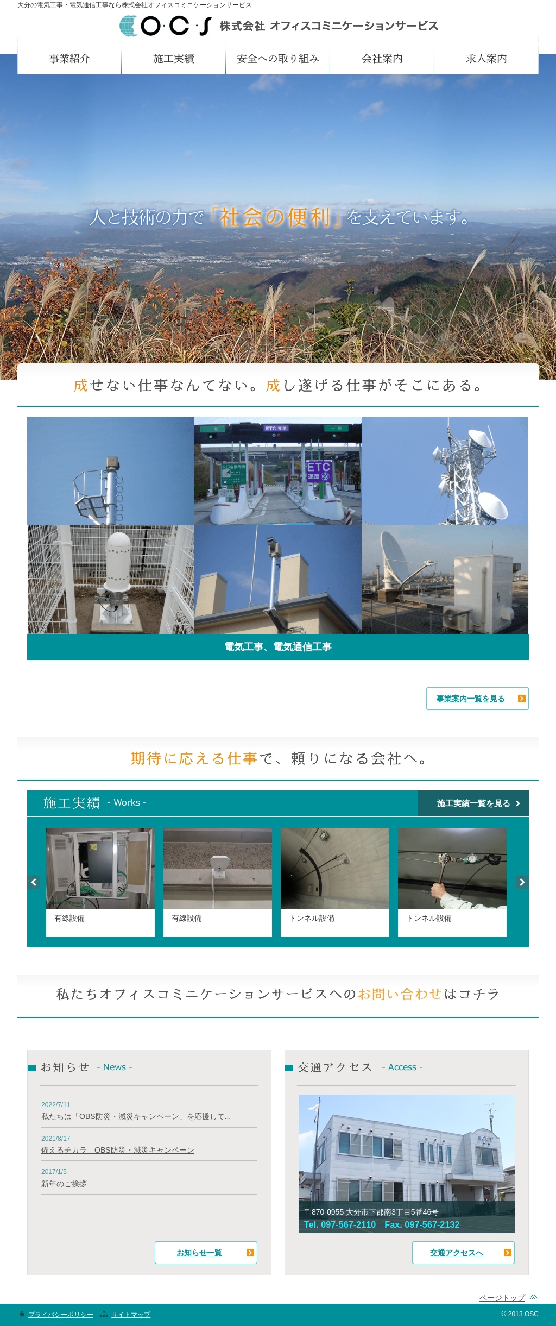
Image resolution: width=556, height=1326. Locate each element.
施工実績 (174, 58)
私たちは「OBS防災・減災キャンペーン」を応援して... (136, 1116)
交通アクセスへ (456, 1252)
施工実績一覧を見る (473, 803)
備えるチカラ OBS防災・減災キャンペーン (117, 1150)
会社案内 (382, 58)
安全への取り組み (278, 58)
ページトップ (502, 1297)
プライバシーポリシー (60, 1314)
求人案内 (486, 58)
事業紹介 (69, 58)
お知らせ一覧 (199, 1252)
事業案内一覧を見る (471, 698)
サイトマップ (130, 1314)
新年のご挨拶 (64, 1183)
